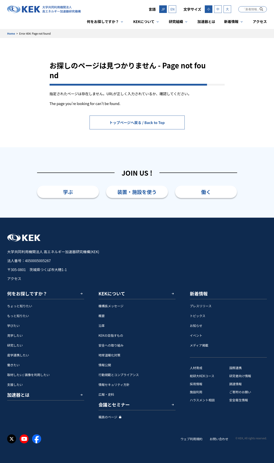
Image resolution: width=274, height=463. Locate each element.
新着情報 (231, 21)
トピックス (197, 316)
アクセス (260, 21)
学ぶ (68, 191)
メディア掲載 (199, 345)
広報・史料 (106, 394)
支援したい (15, 384)
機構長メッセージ (110, 306)
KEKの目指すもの (110, 335)
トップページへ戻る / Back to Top (137, 122)
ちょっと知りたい (19, 306)
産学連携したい (18, 355)
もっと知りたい (18, 316)
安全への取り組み (110, 345)
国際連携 (235, 368)
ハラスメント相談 (202, 400)
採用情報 (196, 384)
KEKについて (143, 21)
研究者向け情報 (240, 376)
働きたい (13, 365)
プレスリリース (200, 306)
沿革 (101, 325)
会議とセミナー (114, 404)
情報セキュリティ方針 (114, 384)
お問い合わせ (218, 439)
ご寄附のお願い (240, 392)
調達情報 (235, 384)
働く (206, 191)
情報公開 (104, 365)
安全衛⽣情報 (238, 400)
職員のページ (107, 417)
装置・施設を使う (137, 191)
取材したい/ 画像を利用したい (28, 375)
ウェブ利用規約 (191, 439)
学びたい (13, 325)
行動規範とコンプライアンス (118, 375)
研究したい (15, 345)
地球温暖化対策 (109, 355)
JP (163, 9)
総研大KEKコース (202, 376)
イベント (196, 335)
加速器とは (206, 21)
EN (172, 9)
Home (11, 33)
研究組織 (176, 21)
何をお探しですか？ (103, 21)
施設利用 (196, 392)
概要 (101, 316)
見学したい (15, 335)
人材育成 (196, 368)
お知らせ (196, 325)
